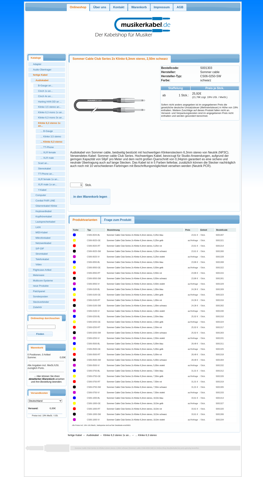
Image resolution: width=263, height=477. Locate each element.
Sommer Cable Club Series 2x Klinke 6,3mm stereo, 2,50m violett (136, 338)
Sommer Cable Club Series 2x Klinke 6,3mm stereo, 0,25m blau (135, 235)
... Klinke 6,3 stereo (146, 435)
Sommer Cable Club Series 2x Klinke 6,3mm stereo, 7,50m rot (134, 382)
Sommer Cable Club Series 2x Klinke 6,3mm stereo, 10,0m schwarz (137, 414)
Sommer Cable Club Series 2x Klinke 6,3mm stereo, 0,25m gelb (135, 240)
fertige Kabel (75, 435)
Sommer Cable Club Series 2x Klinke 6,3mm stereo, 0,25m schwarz (137, 251)
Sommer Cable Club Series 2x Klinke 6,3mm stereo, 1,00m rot (134, 300)
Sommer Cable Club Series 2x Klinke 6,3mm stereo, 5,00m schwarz (137, 360)
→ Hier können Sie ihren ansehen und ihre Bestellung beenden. (47, 379)
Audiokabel (92, 435)
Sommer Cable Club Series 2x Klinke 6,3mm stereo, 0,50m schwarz (137, 278)
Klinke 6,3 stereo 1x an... (117, 435)
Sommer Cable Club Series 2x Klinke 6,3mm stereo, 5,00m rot (134, 354)
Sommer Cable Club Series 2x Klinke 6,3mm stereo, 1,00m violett (136, 311)
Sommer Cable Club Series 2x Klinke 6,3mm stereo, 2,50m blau (135, 316)
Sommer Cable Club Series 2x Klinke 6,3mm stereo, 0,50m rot (134, 273)
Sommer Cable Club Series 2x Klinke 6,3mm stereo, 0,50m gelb (135, 267)
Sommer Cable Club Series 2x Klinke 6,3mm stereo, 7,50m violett (136, 392)
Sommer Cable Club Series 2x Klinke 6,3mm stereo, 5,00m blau (135, 343)
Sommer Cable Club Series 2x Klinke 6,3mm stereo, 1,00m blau (135, 289)
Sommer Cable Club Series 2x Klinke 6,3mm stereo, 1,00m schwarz (137, 305)
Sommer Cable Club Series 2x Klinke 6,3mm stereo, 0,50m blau (135, 262)
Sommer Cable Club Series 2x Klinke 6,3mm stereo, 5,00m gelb (135, 349)
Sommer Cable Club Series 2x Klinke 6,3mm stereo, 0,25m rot (134, 246)
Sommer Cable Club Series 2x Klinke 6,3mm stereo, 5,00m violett (136, 365)
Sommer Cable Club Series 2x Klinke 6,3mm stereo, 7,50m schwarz (137, 387)
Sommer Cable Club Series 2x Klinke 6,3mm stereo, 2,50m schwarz (137, 333)
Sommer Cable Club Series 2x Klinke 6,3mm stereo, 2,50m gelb (135, 322)
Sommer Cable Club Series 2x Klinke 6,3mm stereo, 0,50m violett (136, 284)
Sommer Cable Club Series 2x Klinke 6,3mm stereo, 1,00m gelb (135, 295)
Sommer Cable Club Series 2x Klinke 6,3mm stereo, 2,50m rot (134, 327)
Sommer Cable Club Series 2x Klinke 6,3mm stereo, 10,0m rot (134, 409)
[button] (40, 333)
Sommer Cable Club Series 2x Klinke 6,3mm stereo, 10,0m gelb (135, 403)
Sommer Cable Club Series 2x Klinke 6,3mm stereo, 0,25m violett (136, 257)
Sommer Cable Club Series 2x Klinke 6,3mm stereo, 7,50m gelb (135, 376)
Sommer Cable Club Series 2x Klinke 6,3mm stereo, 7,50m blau (135, 371)
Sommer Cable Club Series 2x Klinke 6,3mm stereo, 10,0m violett (136, 420)
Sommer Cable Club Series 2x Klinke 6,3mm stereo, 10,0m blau (135, 398)
